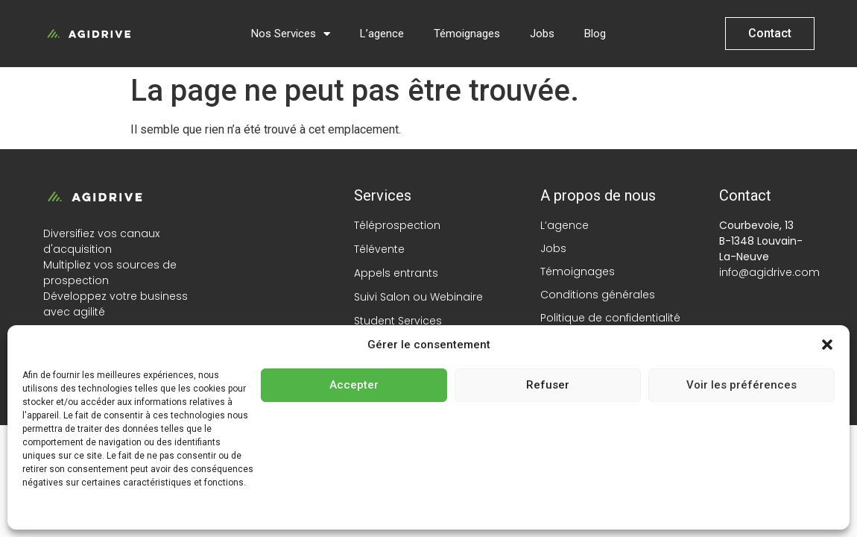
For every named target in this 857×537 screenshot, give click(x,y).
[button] (827, 344)
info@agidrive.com (769, 272)
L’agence (382, 33)
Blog (595, 33)
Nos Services (290, 34)
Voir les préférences (741, 385)
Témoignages (467, 33)
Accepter (354, 385)
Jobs (542, 33)
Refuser (547, 385)
